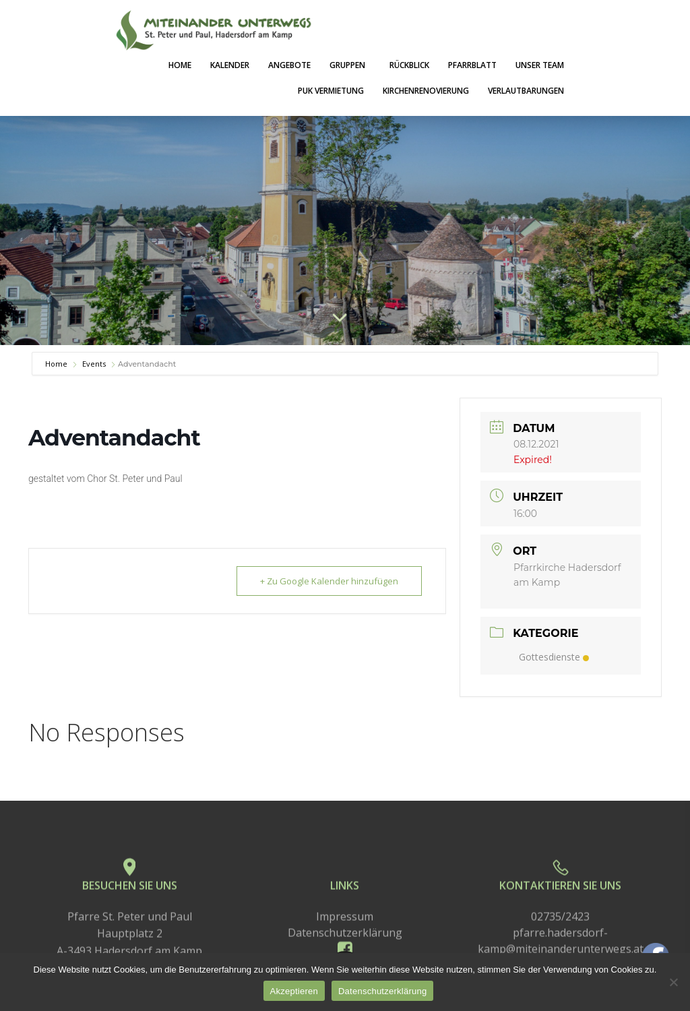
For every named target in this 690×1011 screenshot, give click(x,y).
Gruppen (350, 65)
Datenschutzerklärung (382, 991)
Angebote (289, 65)
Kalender (229, 65)
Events (94, 364)
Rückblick (409, 65)
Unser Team (539, 65)
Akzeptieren (294, 991)
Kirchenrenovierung (426, 90)
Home (179, 65)
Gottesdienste (554, 656)
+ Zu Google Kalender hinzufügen (329, 581)
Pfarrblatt (472, 65)
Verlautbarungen (526, 90)
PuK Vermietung (331, 90)
